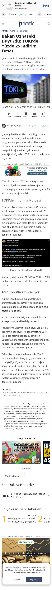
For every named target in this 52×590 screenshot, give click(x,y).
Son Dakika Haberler (18, 484)
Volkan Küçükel (14, 125)
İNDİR (46, 6)
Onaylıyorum (34, 580)
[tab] (22, 468)
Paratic (5, 30)
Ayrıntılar (16, 579)
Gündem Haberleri (19, 30)
